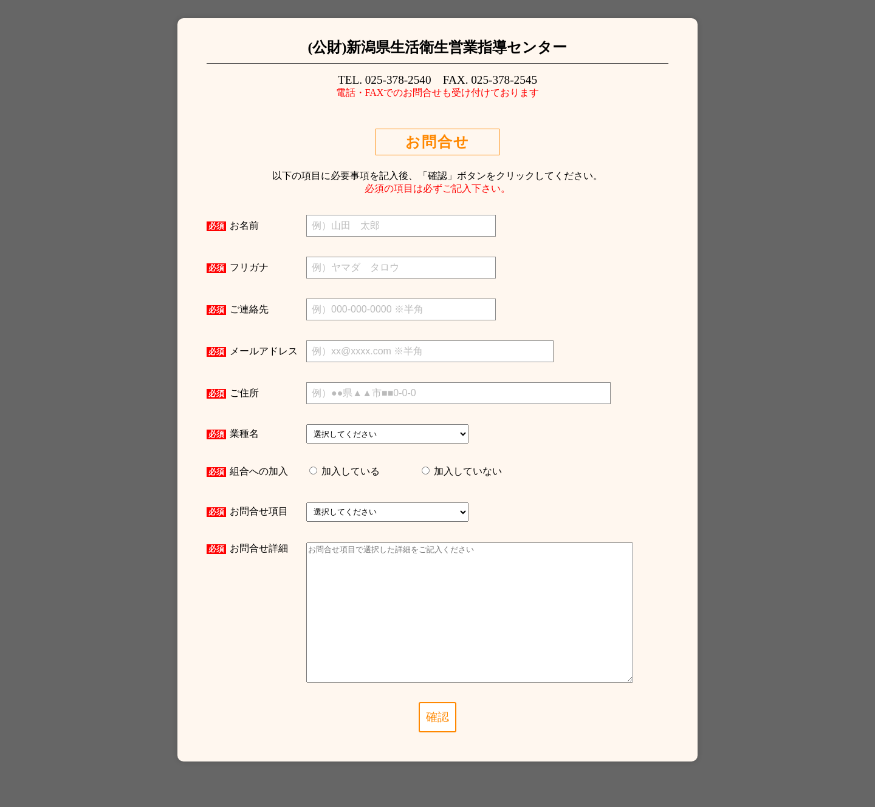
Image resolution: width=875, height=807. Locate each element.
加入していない (466, 471)
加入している (349, 471)
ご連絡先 (238, 309)
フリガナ (238, 267)
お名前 (233, 225)
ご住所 (233, 393)
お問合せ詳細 (247, 548)
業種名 (233, 433)
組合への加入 (247, 471)
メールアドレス (252, 351)
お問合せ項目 (247, 511)
